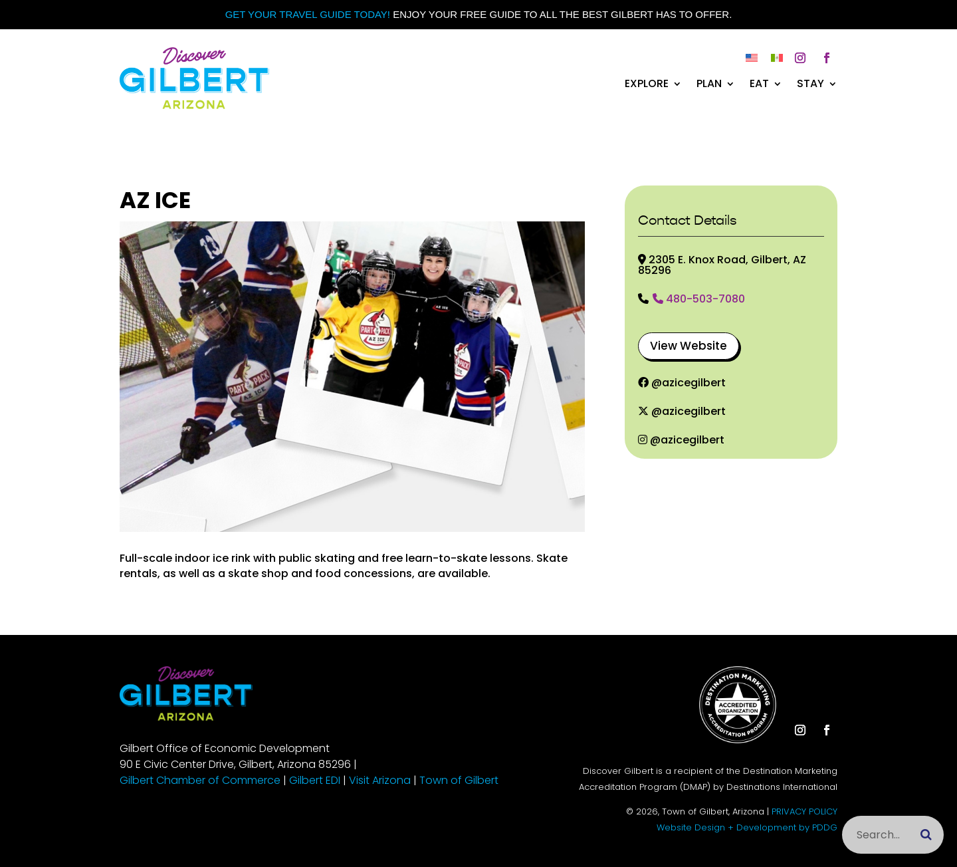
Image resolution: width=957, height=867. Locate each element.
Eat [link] (759, 85)
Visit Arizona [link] (380, 780)
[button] (800, 57)
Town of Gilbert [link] (458, 780)
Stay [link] (810, 85)
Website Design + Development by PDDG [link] (747, 827)
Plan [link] (709, 85)
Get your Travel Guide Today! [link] (307, 14)
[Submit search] (926, 834)
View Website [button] (688, 346)
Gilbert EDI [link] (314, 780)
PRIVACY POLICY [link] (804, 811)
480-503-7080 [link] (699, 300)
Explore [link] (647, 85)
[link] (194, 105)
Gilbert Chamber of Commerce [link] (200, 780)
